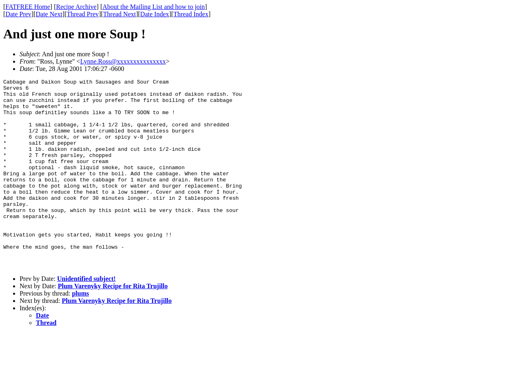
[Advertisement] (485, 126)
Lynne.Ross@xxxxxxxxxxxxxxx (123, 61)
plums (80, 331)
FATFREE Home (27, 6)
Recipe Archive (76, 6)
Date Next (49, 14)
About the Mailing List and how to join (153, 6)
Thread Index (190, 14)
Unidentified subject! (86, 316)
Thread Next (119, 14)
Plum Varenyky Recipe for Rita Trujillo (113, 323)
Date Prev (18, 14)
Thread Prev (82, 14)
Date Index (154, 14)
